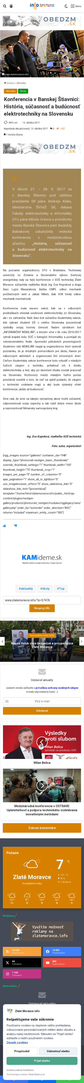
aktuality (27, 588)
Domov (9, 83)
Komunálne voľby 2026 (42, 635)
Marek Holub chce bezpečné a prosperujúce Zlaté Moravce (42, 645)
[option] (42, 641)
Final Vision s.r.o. (37, 1074)
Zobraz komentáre (42, 828)
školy (46, 588)
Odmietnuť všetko (58, 1051)
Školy (23, 91)
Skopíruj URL (42, 608)
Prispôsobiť (21, 1051)
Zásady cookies (17, 1042)
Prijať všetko (42, 1060)
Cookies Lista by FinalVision (20, 1070)
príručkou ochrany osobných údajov (56, 687)
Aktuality (21, 83)
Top (61, 588)
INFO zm (13, 122)
